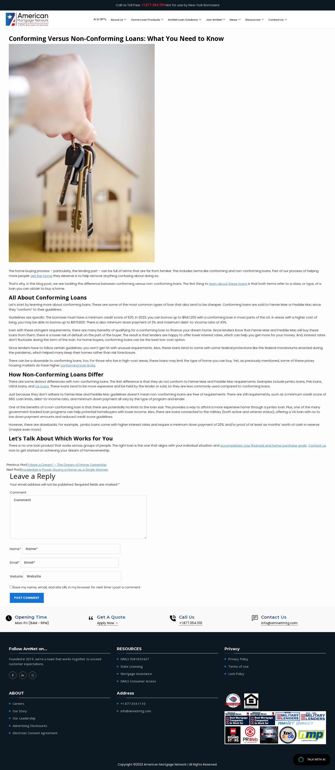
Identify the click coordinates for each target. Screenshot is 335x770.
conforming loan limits (77, 365)
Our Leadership (24, 718)
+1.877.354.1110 (153, 5)
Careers (18, 703)
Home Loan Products (145, 19)
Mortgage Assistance (136, 674)
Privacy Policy (238, 659)
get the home (41, 276)
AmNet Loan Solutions (183, 19)
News (233, 19)
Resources (252, 19)
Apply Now (107, 623)
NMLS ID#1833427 (134, 659)
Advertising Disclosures (30, 726)
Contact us (317, 445)
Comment (18, 492)
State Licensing (131, 666)
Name (15, 549)
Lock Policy (236, 674)
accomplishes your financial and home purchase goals (263, 445)
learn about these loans (228, 283)
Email (14, 562)
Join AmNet (214, 19)
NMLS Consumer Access (138, 681)
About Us (117, 19)
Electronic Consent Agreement (35, 733)
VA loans (42, 386)
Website (16, 576)
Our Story (20, 711)
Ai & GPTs (100, 19)
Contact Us (276, 19)
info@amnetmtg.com (279, 623)
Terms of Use (238, 666)
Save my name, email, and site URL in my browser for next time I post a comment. (75, 587)
